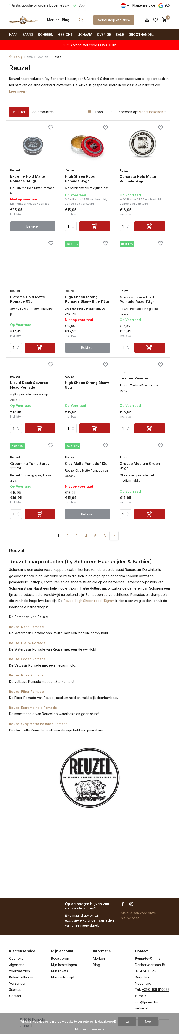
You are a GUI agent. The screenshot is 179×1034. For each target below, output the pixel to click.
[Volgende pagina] (114, 535)
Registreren (60, 958)
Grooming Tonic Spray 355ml (30, 465)
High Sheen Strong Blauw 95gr (87, 385)
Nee (148, 1021)
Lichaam (84, 34)
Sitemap (15, 989)
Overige (104, 34)
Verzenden (17, 983)
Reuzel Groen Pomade (27, 659)
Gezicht (65, 34)
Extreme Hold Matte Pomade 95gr (27, 299)
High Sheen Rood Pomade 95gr (80, 178)
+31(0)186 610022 (155, 989)
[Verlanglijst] (155, 19)
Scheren (45, 34)
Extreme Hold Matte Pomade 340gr (27, 178)
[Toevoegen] (94, 226)
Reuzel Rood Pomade (26, 627)
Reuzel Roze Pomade (26, 675)
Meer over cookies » (89, 1029)
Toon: (99, 112)
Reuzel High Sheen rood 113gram (89, 601)
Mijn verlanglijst (62, 977)
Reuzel (15, 170)
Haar (13, 34)
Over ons (16, 958)
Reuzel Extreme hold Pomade (33, 708)
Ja (127, 1021)
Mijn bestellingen (64, 965)
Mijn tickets (59, 971)
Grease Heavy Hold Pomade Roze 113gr (137, 299)
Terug (15, 57)
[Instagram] (131, 904)
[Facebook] (123, 904)
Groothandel (141, 34)
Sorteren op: (128, 112)
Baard (27, 34)
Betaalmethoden (21, 977)
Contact (15, 996)
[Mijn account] (147, 19)
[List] (89, 112)
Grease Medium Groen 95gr (140, 465)
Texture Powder (134, 378)
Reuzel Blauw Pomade (27, 643)
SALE (120, 34)
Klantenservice (143, 5)
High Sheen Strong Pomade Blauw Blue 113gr (87, 299)
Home (30, 57)
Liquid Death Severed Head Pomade (29, 385)
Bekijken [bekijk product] (33, 226)
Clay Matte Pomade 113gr (87, 463)
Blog (65, 20)
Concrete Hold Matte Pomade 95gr (138, 178)
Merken (53, 20)
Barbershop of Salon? (114, 20)
